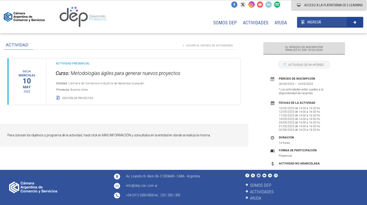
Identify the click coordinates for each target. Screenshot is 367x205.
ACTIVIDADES (255, 23)
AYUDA (281, 23)
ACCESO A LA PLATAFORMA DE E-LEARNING (330, 5)
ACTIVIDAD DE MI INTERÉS (303, 65)
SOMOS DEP (225, 23)
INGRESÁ (311, 22)
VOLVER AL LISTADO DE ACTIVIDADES (208, 45)
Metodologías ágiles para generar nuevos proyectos (118, 73)
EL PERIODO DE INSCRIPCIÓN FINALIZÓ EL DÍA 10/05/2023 (304, 48)
